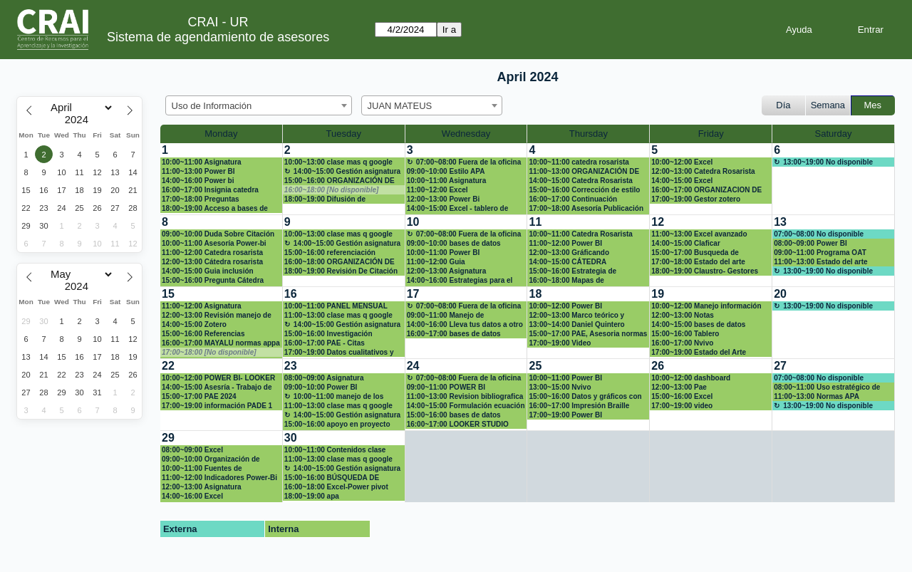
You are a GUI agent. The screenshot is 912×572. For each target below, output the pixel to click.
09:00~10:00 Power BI (321, 387)
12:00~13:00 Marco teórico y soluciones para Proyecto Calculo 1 (586, 315)
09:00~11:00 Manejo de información (445, 315)
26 (657, 366)
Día (783, 105)
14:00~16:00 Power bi (198, 180)
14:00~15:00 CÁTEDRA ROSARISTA (567, 262)
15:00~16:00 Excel (681, 396)
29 (168, 438)
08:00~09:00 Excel (192, 450)
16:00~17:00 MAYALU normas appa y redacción (221, 343)
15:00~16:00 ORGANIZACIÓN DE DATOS (339, 181)
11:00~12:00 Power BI (565, 243)
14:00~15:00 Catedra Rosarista (580, 180)
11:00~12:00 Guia (436, 262)
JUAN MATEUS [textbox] (400, 105)
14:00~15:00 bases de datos (698, 324)
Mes (873, 105)
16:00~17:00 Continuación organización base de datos (575, 199)
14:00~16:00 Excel (192, 496)
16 (290, 294)
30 (290, 438)
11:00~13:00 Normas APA (816, 396)
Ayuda (799, 29)
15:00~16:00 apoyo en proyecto (337, 424)
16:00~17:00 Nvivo (682, 343)
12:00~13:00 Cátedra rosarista (212, 262)
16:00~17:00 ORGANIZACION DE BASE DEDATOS (706, 190)
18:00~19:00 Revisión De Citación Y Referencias (341, 271)
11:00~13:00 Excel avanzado (699, 234)
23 (290, 366)
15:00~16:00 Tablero (685, 334)
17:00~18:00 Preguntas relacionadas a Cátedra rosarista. (218, 199)
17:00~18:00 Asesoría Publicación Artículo (586, 208)
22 (168, 366)
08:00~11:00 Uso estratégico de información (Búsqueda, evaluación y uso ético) (827, 387)
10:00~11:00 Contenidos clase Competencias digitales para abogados (335, 450)
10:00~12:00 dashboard (690, 378)
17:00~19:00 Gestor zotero (695, 199)
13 (780, 222)
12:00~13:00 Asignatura (447, 271)
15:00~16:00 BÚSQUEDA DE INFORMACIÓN (331, 478)
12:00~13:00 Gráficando (569, 252)
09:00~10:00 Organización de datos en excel (211, 459)
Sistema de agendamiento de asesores (218, 37)
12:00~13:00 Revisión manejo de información (216, 315)
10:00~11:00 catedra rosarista (578, 162)
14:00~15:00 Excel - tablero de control (458, 208)
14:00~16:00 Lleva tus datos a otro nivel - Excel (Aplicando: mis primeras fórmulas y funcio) (465, 325)
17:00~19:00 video (681, 406)
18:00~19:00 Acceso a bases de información (215, 208)
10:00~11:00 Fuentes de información (202, 468)
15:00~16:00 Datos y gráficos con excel (585, 396)
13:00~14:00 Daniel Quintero (576, 324)
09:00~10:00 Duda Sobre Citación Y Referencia (218, 234)
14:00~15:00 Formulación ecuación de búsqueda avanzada (466, 406)
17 (413, 294)
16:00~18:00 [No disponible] (331, 190)
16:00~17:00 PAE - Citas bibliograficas (324, 343)
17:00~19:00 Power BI (565, 415)
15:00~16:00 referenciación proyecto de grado (329, 253)
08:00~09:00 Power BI (810, 243)
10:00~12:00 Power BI (565, 306)
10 (413, 222)
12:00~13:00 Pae (679, 387)
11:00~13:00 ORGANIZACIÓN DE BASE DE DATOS (584, 171)
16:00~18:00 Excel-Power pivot (336, 487)
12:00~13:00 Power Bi (443, 199)
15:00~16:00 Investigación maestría (328, 334)
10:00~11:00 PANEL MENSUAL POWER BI (336, 306)
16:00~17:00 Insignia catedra (210, 190)
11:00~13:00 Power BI (198, 171)
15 (168, 294)
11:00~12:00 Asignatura (202, 306)
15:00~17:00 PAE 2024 (199, 396)
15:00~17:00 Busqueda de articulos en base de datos (696, 253)
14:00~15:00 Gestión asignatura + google (342, 171)
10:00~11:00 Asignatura (202, 162)
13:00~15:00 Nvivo (560, 387)
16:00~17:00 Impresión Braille (579, 406)
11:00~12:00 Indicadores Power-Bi (219, 478)
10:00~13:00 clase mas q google (338, 162)
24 (413, 366)
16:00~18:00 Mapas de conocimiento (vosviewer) (572, 280)
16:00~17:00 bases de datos (454, 334)
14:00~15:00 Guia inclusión (208, 271)
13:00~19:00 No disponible (828, 162)
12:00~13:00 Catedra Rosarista (703, 171)
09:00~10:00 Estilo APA (446, 171)
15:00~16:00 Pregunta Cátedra (213, 280)
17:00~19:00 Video (560, 343)
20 (780, 294)
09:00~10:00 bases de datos (454, 243)
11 (535, 222)
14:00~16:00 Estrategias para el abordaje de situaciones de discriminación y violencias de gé (463, 280)
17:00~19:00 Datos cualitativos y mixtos (339, 352)
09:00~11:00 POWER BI (446, 387)
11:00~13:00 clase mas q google (338, 315)
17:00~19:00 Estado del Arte (698, 352)
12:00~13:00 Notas (682, 315)
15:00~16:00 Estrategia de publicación (572, 271)
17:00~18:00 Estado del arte (698, 262)
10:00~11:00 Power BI (443, 252)
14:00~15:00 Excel (681, 180)
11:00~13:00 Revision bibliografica (465, 396)
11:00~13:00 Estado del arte (820, 262)
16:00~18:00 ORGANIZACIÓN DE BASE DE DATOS (339, 262)
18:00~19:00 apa (311, 496)
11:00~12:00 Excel (437, 190)
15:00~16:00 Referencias (203, 334)
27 (780, 366)
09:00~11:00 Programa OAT (820, 252)
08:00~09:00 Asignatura (324, 378)
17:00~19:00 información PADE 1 (217, 406)
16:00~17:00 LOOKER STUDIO (458, 424)
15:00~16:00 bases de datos (454, 415)
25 (535, 366)
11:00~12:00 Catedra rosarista (212, 252)
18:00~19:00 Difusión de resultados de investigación (331, 199)
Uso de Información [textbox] (212, 105)
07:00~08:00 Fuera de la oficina (469, 162)
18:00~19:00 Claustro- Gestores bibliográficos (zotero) (704, 271)
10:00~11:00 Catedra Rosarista (580, 234)
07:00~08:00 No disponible (819, 234)
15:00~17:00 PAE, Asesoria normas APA (588, 334)
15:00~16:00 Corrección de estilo (584, 190)
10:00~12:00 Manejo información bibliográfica (706, 306)
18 (535, 294)
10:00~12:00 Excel (681, 162)
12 (657, 222)
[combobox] (258, 105)
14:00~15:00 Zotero (194, 324)
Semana (828, 105)
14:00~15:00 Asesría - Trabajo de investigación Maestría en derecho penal (220, 387)
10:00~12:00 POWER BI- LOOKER (218, 378)
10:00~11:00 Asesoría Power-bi (214, 243)
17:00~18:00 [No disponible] (209, 352)
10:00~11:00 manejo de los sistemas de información (333, 396)
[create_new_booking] (833, 178)
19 (657, 294)
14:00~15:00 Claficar (685, 243)
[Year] (80, 119)
